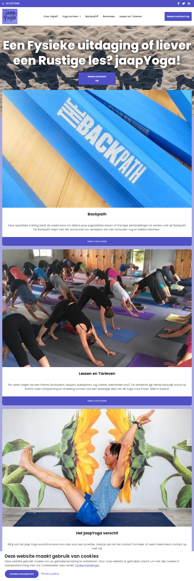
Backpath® (91, 16)
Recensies (109, 16)
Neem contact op (178, 16)
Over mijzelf (51, 16)
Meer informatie (97, 241)
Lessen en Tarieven (130, 16)
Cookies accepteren (22, 573)
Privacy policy (50, 574)
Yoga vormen (70, 16)
